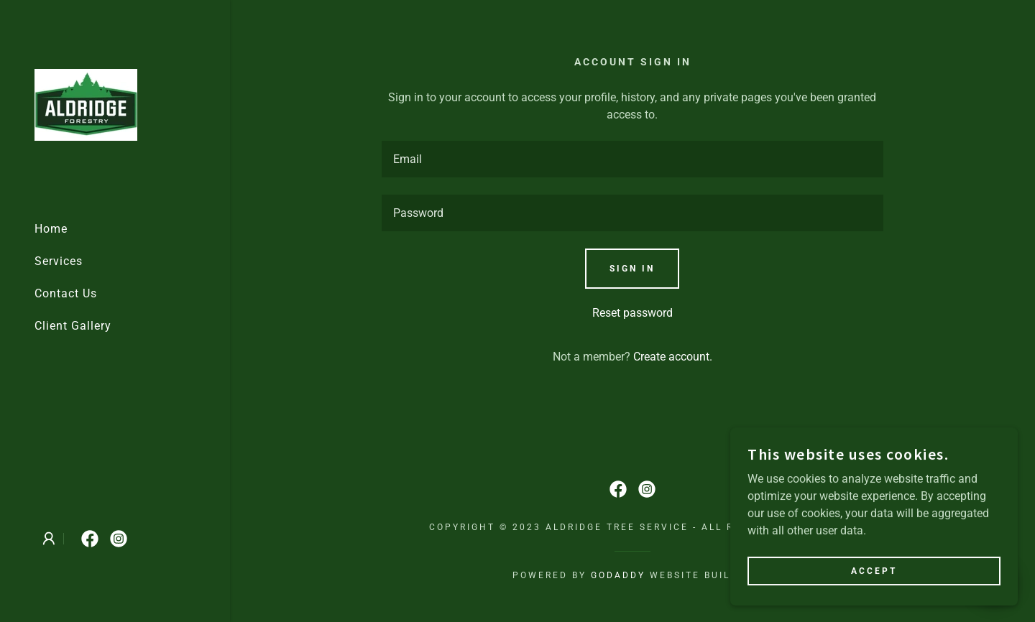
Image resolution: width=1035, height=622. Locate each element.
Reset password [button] (632, 313)
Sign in (632, 269)
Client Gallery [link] (72, 326)
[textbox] (633, 159)
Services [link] (58, 261)
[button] (48, 538)
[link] (85, 104)
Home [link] (51, 229)
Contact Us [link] (65, 293)
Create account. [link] (672, 356)
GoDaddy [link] (618, 575)
